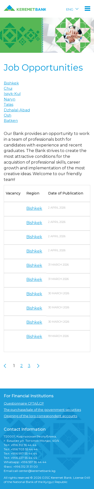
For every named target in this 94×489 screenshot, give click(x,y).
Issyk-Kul (12, 93)
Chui (8, 88)
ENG (69, 9)
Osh (7, 115)
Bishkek (11, 83)
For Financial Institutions (29, 396)
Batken (11, 120)
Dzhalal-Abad (17, 110)
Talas (8, 104)
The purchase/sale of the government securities (42, 410)
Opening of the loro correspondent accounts (40, 416)
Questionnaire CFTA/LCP (24, 403)
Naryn (9, 99)
